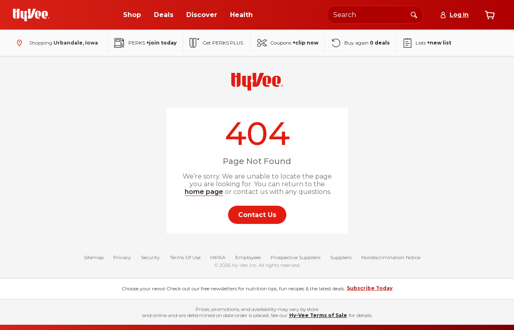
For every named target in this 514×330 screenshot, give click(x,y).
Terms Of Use (185, 259)
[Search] (414, 14)
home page (204, 192)
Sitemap (94, 259)
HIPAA (218, 259)
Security (150, 259)
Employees (248, 259)
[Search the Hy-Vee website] (375, 15)
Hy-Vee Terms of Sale (318, 317)
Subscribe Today (369, 290)
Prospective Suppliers (295, 259)
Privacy (122, 259)
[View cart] (489, 15)
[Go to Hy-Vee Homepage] (31, 15)
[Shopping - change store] (55, 43)
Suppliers (341, 259)
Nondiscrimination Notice (390, 259)
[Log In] (454, 14)
